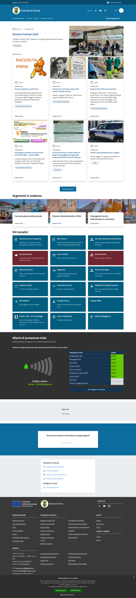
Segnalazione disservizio (48, 557)
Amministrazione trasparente (77, 554)
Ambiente (71, 531)
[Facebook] (95, 10)
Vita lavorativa (45, 527)
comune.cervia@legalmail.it (25, 568)
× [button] (134, 577)
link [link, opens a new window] (86, 586)
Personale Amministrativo (20, 537)
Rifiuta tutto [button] (75, 590)
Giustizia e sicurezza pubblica (77, 524)
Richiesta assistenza (46, 564)
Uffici (14, 527)
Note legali (71, 560)
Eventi (98, 540)
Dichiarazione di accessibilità (77, 564)
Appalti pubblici (45, 534)
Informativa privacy (74, 557)
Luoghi (98, 537)
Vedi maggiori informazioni (96, 389)
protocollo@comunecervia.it (26, 571)
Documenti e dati (17, 541)
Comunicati (100, 524)
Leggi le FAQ (44, 560)
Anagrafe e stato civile (47, 520)
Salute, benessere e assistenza (78, 534)
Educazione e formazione (76, 520)
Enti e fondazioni (17, 531)
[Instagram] (104, 10)
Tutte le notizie (68, 189)
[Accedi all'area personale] (114, 2)
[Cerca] (121, 10)
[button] (68, 595)
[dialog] (68, 586)
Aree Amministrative (19, 524)
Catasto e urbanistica (47, 537)
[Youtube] (100, 10)
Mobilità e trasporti (46, 544)
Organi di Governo (18, 520)
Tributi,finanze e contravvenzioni (78, 527)
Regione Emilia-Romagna (20, 2)
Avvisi (98, 527)
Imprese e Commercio (47, 531)
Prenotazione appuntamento (49, 554)
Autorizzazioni (73, 537)
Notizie (18, 29)
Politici (14, 534)
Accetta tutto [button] (60, 590)
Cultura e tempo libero (47, 524)
